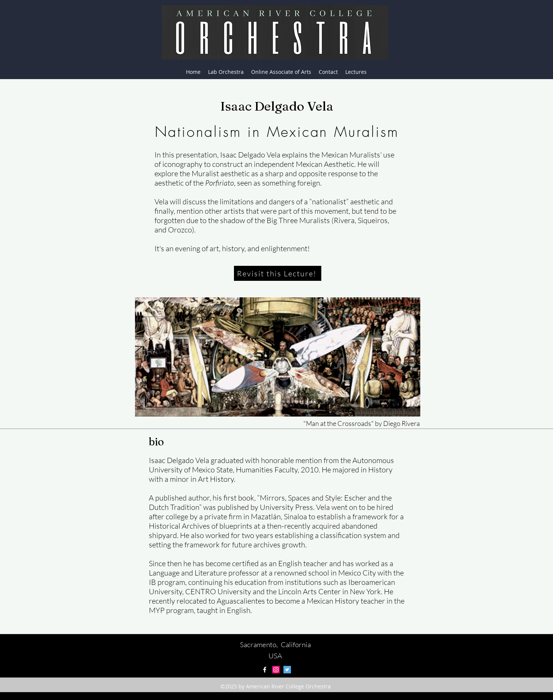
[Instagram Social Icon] (276, 669)
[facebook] (264, 669)
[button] (356, 71)
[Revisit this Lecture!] (277, 273)
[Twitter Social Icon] (287, 669)
